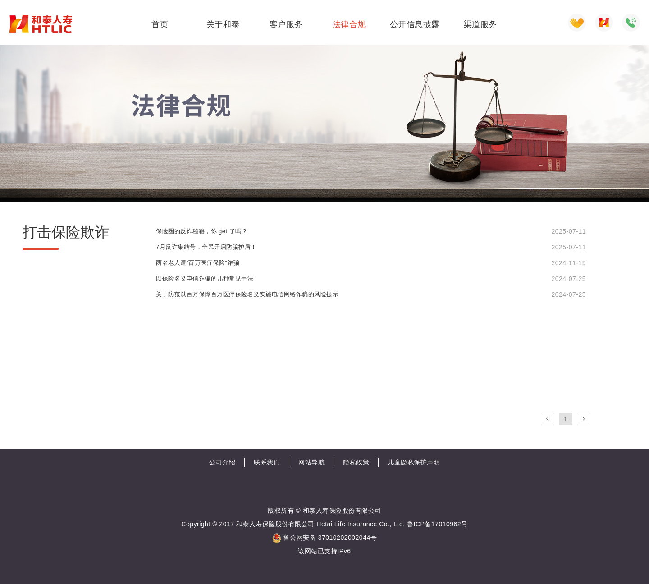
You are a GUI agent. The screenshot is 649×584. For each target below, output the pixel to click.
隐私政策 (356, 462)
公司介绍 (222, 462)
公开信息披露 (415, 24)
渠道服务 (480, 24)
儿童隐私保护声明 (414, 462)
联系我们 (267, 462)
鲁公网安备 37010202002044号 (324, 537)
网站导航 (311, 462)
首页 (159, 24)
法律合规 (349, 24)
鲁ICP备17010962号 (437, 524)
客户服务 (286, 24)
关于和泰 (223, 24)
